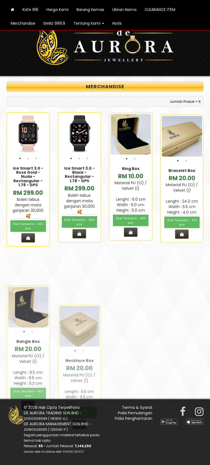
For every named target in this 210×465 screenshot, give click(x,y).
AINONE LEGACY (73, 452)
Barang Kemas (90, 9)
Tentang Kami (88, 23)
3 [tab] (36, 159)
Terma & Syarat (137, 407)
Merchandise (23, 23)
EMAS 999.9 (54, 23)
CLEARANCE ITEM (160, 9)
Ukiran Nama (124, 9)
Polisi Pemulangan (135, 413)
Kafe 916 (30, 9)
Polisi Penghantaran (133, 418)
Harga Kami (57, 9)
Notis (117, 23)
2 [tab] (28, 159)
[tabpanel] (28, 135)
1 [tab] (20, 159)
